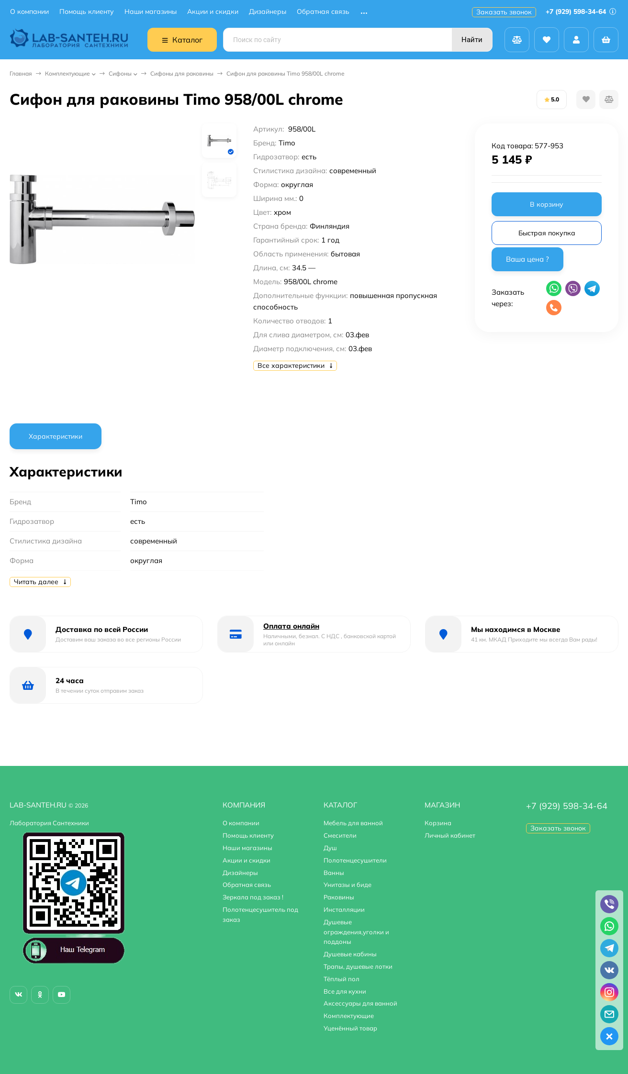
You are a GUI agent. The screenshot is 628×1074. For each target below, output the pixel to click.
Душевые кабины (350, 954)
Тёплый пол (341, 979)
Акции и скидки (212, 12)
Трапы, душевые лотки (358, 966)
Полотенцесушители (355, 860)
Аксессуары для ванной (360, 1003)
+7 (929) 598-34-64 (581, 11)
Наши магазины (150, 12)
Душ (330, 848)
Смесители (340, 835)
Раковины (339, 897)
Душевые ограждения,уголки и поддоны (356, 932)
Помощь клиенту (86, 12)
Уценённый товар (350, 1028)
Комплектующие (67, 73)
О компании (29, 12)
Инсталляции (344, 909)
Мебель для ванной (353, 823)
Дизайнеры (267, 12)
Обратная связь (323, 12)
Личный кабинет (450, 835)
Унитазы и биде (347, 884)
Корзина (438, 823)
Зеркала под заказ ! (253, 897)
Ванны (334, 872)
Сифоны (120, 73)
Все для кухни (345, 991)
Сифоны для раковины (181, 73)
